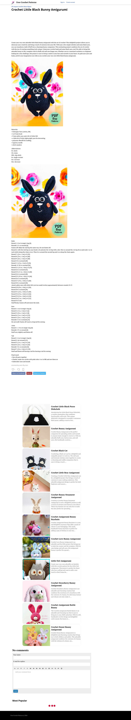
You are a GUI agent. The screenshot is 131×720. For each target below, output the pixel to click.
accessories (15, 365)
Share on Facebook (18, 373)
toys (26, 365)
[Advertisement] (51, 25)
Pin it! (29, 373)
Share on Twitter (39, 373)
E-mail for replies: (19, 661)
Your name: (17, 655)
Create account (70, 2)
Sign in (62, 2)
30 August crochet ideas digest (21, 7)
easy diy (22, 365)
